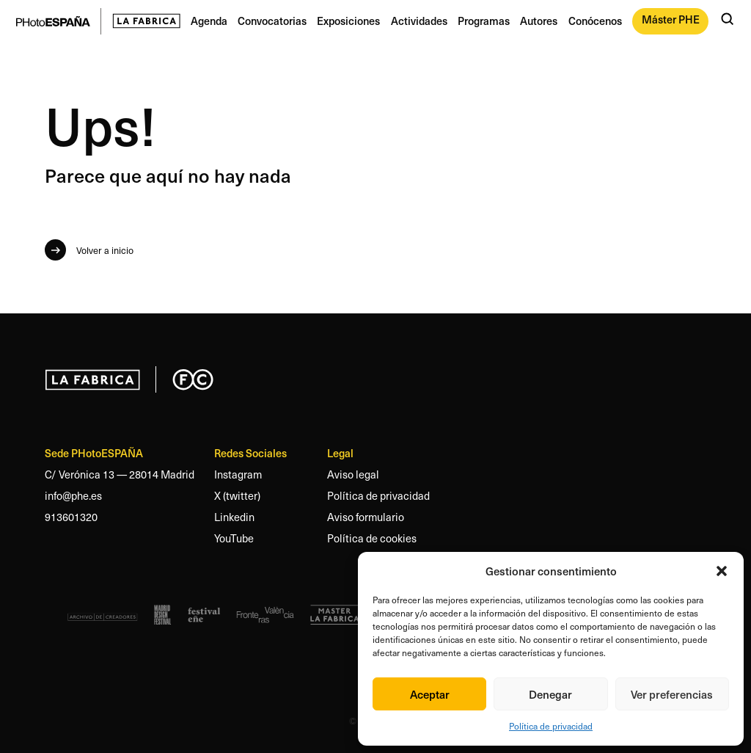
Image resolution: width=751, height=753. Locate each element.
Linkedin (234, 516)
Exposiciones (348, 20)
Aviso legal (353, 474)
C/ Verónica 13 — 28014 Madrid (119, 474)
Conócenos (595, 20)
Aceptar (430, 694)
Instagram (238, 474)
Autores (538, 20)
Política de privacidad (551, 726)
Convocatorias (272, 20)
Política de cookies (372, 538)
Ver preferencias (672, 694)
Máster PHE (671, 19)
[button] (721, 571)
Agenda (209, 20)
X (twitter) (237, 495)
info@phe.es (73, 495)
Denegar (550, 694)
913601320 (71, 516)
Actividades (419, 20)
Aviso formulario (365, 516)
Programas (484, 20)
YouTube (234, 538)
